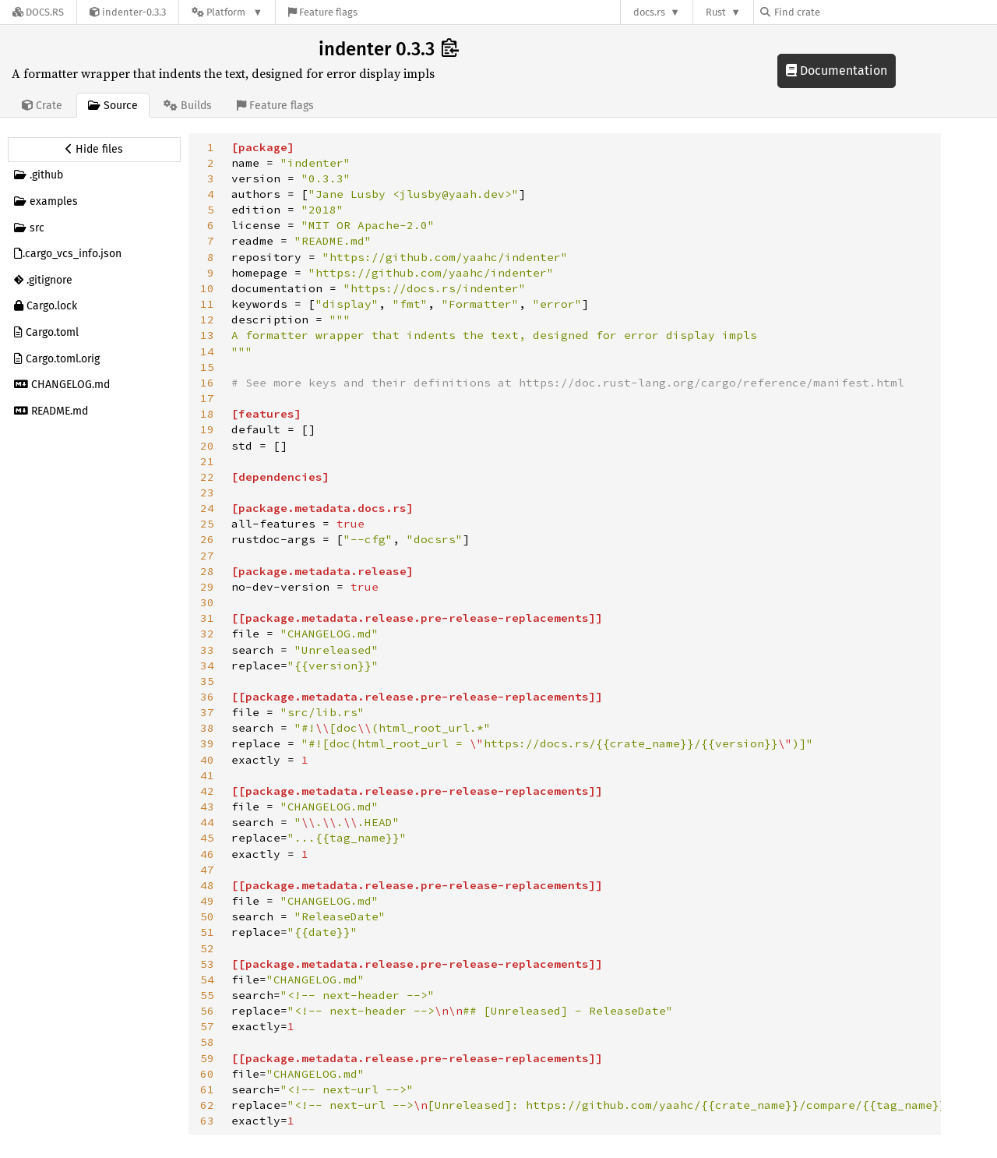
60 (207, 1074)
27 (207, 556)
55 (207, 995)
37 (207, 712)
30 (207, 602)
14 (207, 351)
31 (207, 618)
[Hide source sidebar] (94, 149)
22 (207, 477)
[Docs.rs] (38, 12)
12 (207, 319)
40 (207, 760)
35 (207, 681)
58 (207, 1042)
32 (207, 634)
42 (207, 791)
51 (207, 932)
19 (207, 429)
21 (207, 461)
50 (207, 916)
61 (207, 1089)
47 (207, 870)
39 (207, 743)
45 (207, 838)
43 (207, 807)
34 (207, 665)
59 (207, 1058)
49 (207, 901)
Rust (716, 12)
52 (207, 948)
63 (207, 1121)
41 (207, 775)
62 (207, 1105)
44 (207, 822)
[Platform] (227, 12)
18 (207, 414)
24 (207, 508)
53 (207, 964)
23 (207, 492)
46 (207, 854)
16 (207, 383)
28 (207, 571)
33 (207, 650)
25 (207, 524)
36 (207, 697)
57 (207, 1026)
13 (207, 335)
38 (207, 728)
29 (207, 587)
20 (207, 446)
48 (207, 885)
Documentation (836, 70)
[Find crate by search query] (838, 12)
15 (207, 367)
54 (207, 980)
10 (207, 288)
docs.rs (649, 12)
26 (207, 539)
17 (207, 398)
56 (207, 1011)
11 (207, 304)
